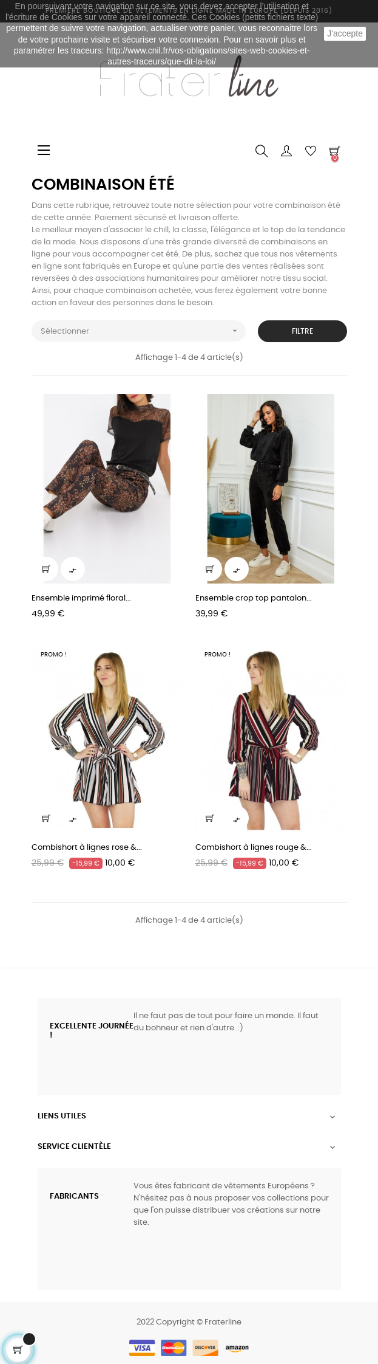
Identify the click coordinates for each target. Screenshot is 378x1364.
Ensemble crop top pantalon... (253, 598)
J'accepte (345, 33)
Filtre (302, 331)
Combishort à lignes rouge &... (253, 848)
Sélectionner (143, 331)
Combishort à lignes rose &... (87, 848)
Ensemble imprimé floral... (81, 598)
